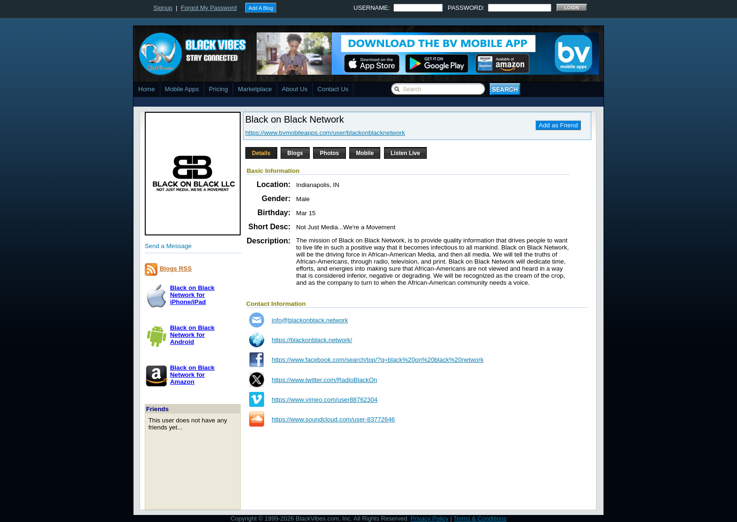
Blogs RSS (176, 268)
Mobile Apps (182, 89)
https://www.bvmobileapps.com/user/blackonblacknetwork (325, 132)
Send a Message (168, 245)
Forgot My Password (209, 7)
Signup (162, 7)
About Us (295, 89)
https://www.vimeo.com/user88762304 (324, 399)
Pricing (218, 89)
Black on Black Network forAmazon (192, 374)
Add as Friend (558, 125)
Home (146, 89)
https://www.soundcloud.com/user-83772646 (333, 419)
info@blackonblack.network (310, 320)
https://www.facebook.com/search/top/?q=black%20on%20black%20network (378, 359)
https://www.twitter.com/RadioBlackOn (324, 379)
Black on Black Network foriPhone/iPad (192, 294)
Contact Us (332, 89)
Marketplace (255, 89)
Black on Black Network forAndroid (192, 334)
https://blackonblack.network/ (312, 339)
